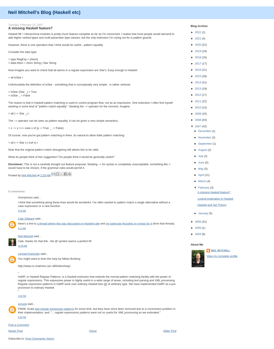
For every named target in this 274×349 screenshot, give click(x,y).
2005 (198, 227)
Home (93, 331)
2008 (198, 119)
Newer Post (15, 331)
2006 (198, 221)
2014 (198, 82)
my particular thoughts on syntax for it (129, 223)
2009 (198, 113)
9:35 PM (22, 317)
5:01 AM (22, 211)
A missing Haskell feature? (214, 192)
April (201, 175)
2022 (198, 32)
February (204, 187)
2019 (198, 51)
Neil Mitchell (29, 175)
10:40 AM (22, 246)
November (205, 137)
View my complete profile (222, 256)
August (203, 149)
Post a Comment (18, 325)
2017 (198, 63)
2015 (198, 76)
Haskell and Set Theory (212, 205)
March (202, 181)
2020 (198, 44)
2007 (198, 126)
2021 (198, 38)
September (205, 143)
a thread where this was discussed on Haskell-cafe (68, 223)
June (201, 162)
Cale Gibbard (26, 218)
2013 (198, 88)
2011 (198, 101)
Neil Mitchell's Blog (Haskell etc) (44, 12)
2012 (198, 94)
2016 (198, 69)
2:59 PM (22, 296)
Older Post (169, 331)
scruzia (22, 304)
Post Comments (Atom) (39, 338)
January (203, 213)
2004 (198, 234)
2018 (198, 57)
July (201, 156)
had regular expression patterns (54, 308)
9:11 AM (22, 228)
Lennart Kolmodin (29, 253)
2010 (198, 107)
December (205, 131)
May (201, 168)
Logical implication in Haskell (215, 198)
